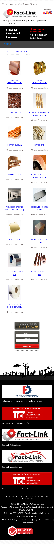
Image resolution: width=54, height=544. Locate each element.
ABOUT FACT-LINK (17, 21)
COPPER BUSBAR (14, 145)
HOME (4, 21)
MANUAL (42, 21)
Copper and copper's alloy (19, 54)
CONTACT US (9, 23)
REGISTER (32, 21)
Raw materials (21, 51)
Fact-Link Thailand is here (11, 445)
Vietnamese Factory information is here (16, 423)
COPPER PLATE (14, 175)
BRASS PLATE (14, 239)
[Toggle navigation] (7, 44)
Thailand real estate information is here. (16, 489)
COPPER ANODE (14, 112)
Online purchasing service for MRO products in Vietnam (22, 401)
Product (9, 51)
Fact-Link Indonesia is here (12, 467)
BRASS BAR (39, 145)
